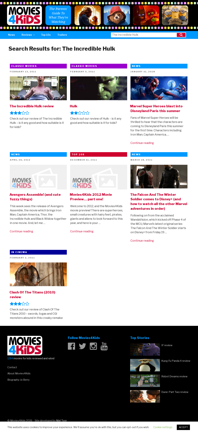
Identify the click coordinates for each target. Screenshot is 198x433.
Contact (12, 367)
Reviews (28, 34)
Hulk (73, 106)
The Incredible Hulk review (31, 106)
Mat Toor (61, 420)
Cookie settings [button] (162, 427)
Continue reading (142, 143)
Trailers (62, 34)
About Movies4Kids (19, 373)
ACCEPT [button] (183, 427)
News (11, 34)
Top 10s (46, 34)
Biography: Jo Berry (18, 379)
